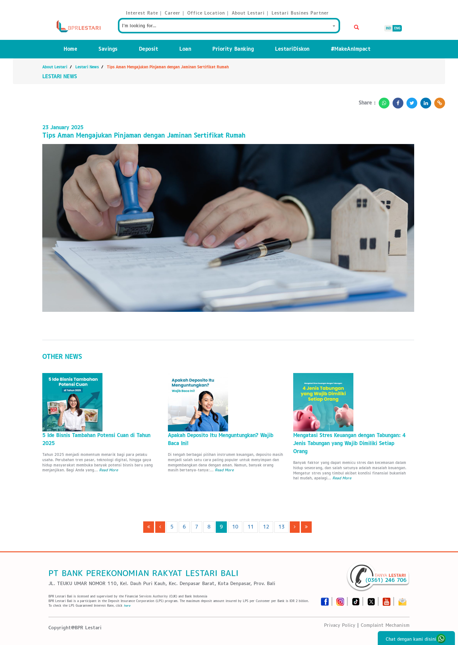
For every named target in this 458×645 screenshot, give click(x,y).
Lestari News (87, 67)
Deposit (148, 49)
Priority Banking (233, 49)
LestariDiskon (292, 49)
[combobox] (229, 25)
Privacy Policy (339, 625)
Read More (108, 470)
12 (266, 526)
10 (235, 526)
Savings (108, 49)
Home (70, 49)
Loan (185, 49)
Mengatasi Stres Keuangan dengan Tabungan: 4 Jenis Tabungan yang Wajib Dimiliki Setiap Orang (349, 443)
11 (251, 526)
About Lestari (54, 67)
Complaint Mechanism (385, 625)
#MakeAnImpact (351, 49)
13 (281, 526)
